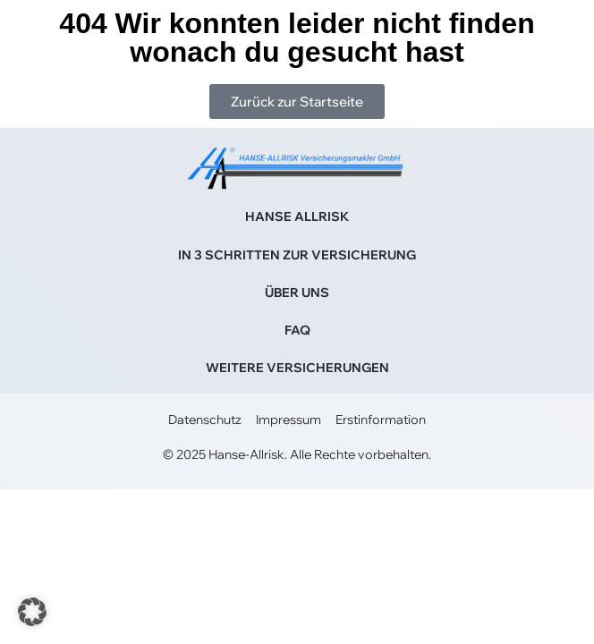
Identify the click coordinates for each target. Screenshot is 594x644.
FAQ (297, 330)
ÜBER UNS (297, 292)
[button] (32, 612)
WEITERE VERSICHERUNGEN (297, 368)
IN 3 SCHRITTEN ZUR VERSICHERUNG (297, 255)
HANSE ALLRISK (297, 216)
